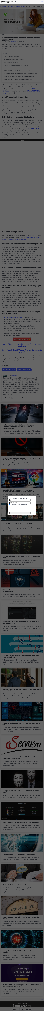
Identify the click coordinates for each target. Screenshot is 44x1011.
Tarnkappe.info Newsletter (19, 505)
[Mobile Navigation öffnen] (42, 1)
